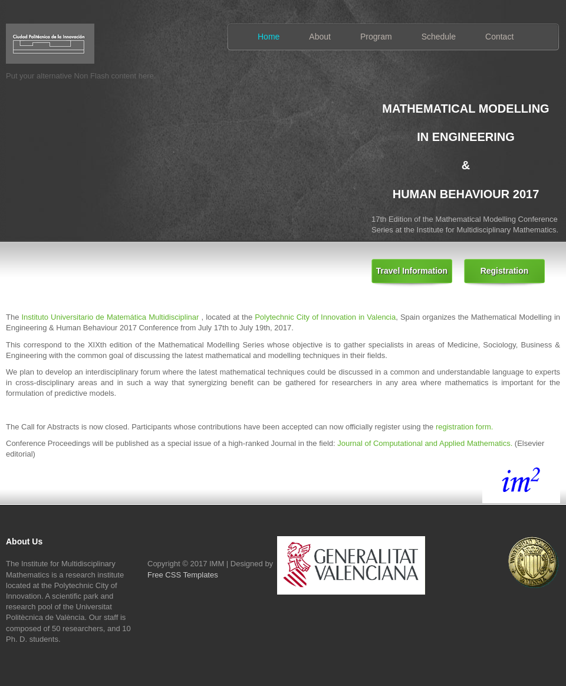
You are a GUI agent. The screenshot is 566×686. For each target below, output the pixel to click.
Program (376, 36)
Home (268, 36)
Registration (505, 270)
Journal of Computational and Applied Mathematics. (426, 443)
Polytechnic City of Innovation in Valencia (325, 317)
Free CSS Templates (182, 574)
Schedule (439, 36)
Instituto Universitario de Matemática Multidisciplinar (110, 317)
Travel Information (411, 270)
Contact (499, 36)
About (320, 36)
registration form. (464, 426)
